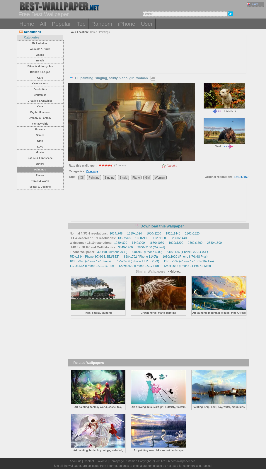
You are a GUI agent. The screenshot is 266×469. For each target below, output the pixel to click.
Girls (40, 140)
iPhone (126, 24)
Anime (40, 54)
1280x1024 (134, 233)
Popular (61, 24)
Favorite (172, 165)
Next (224, 133)
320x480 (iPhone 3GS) (112, 252)
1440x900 (138, 242)
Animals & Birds (40, 49)
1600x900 (141, 238)
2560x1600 (195, 242)
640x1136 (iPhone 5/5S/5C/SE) (187, 252)
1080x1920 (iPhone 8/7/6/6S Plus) (185, 256)
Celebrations (40, 83)
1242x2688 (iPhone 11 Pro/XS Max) (187, 265)
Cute (40, 106)
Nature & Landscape (40, 158)
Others (40, 163)
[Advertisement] (158, 63)
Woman (160, 177)
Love (40, 146)
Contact (89, 461)
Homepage (117, 461)
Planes (40, 175)
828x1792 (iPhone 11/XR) (141, 256)
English (252, 4)
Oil (82, 177)
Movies (40, 152)
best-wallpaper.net (183, 461)
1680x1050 (156, 242)
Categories (29, 37)
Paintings (40, 169)
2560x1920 (192, 233)
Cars (40, 77)
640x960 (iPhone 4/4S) (147, 252)
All (43, 24)
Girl (147, 177)
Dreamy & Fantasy (40, 117)
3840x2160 (241, 176)
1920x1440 (173, 233)
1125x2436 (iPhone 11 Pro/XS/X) (137, 261)
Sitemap (131, 461)
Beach (40, 60)
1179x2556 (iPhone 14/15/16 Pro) (92, 265)
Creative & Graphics (40, 100)
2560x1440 (179, 238)
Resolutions (30, 32)
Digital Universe (40, 112)
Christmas (40, 94)
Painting (94, 177)
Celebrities (40, 89)
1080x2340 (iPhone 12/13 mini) (90, 261)
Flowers (40, 129)
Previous (224, 98)
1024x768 (116, 233)
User (147, 24)
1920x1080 (160, 238)
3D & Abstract (40, 43)
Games (40, 135)
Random (101, 24)
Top (81, 24)
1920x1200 (176, 242)
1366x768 (124, 238)
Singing (109, 177)
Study (123, 177)
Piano (136, 177)
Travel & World (40, 181)
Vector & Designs (40, 186)
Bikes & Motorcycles (40, 66)
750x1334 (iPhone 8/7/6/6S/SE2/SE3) (94, 256)
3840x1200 (125, 247)
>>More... (174, 271)
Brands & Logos (40, 72)
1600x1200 (153, 233)
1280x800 (120, 242)
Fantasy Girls (40, 123)
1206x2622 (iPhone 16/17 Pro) (139, 265)
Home (26, 24)
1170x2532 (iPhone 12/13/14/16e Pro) (189, 261)
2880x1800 (214, 242)
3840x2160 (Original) (151, 247)
